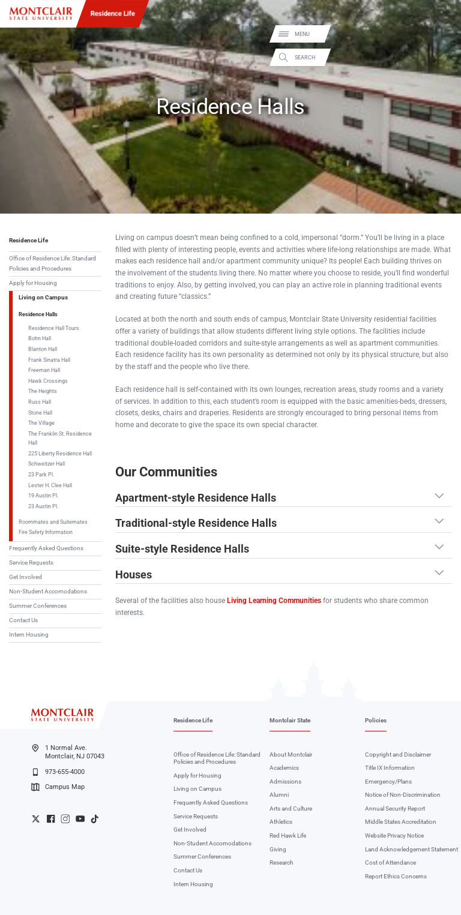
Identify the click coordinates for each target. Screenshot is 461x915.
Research (282, 862)
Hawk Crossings (48, 380)
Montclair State (290, 720)
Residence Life (113, 13)
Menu (439, 34)
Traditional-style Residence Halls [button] (196, 523)
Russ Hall (39, 401)
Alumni (279, 794)
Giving (278, 849)
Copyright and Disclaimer (398, 754)
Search (442, 57)
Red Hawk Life (288, 835)
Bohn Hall (39, 338)
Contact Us (23, 620)
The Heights (42, 391)
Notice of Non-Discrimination (403, 794)
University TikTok (94, 818)
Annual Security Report (395, 808)
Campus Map (57, 787)
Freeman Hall (44, 370)
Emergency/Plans (388, 781)
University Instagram (65, 818)
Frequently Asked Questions (46, 548)
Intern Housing (29, 634)
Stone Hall (40, 412)
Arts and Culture (291, 808)
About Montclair (291, 754)
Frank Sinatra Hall (49, 359)
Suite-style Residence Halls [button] (182, 549)
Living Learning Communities (274, 600)
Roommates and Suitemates (53, 521)
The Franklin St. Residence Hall (60, 438)
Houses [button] (133, 575)
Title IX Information (390, 767)
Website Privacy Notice (394, 835)
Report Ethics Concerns (396, 876)
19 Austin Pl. (43, 495)
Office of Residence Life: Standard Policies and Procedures (52, 263)
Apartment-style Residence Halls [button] (195, 498)
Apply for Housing (33, 283)
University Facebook (50, 818)
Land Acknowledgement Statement (411, 849)
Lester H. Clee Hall (50, 485)
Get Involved (25, 577)
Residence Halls (38, 314)
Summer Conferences (38, 606)
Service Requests (31, 562)
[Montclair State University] (41, 13)
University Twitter (35, 818)
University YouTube (80, 818)
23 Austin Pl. (43, 506)
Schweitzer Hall (46, 463)
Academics (284, 767)
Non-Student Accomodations (48, 591)
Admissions (285, 781)
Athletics (281, 821)
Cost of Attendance (390, 862)
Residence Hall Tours (53, 328)
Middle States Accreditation (400, 821)
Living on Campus (43, 297)
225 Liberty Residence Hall (60, 453)
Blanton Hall (42, 349)
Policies (376, 720)
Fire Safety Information (46, 532)
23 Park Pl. (41, 474)
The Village (41, 422)
